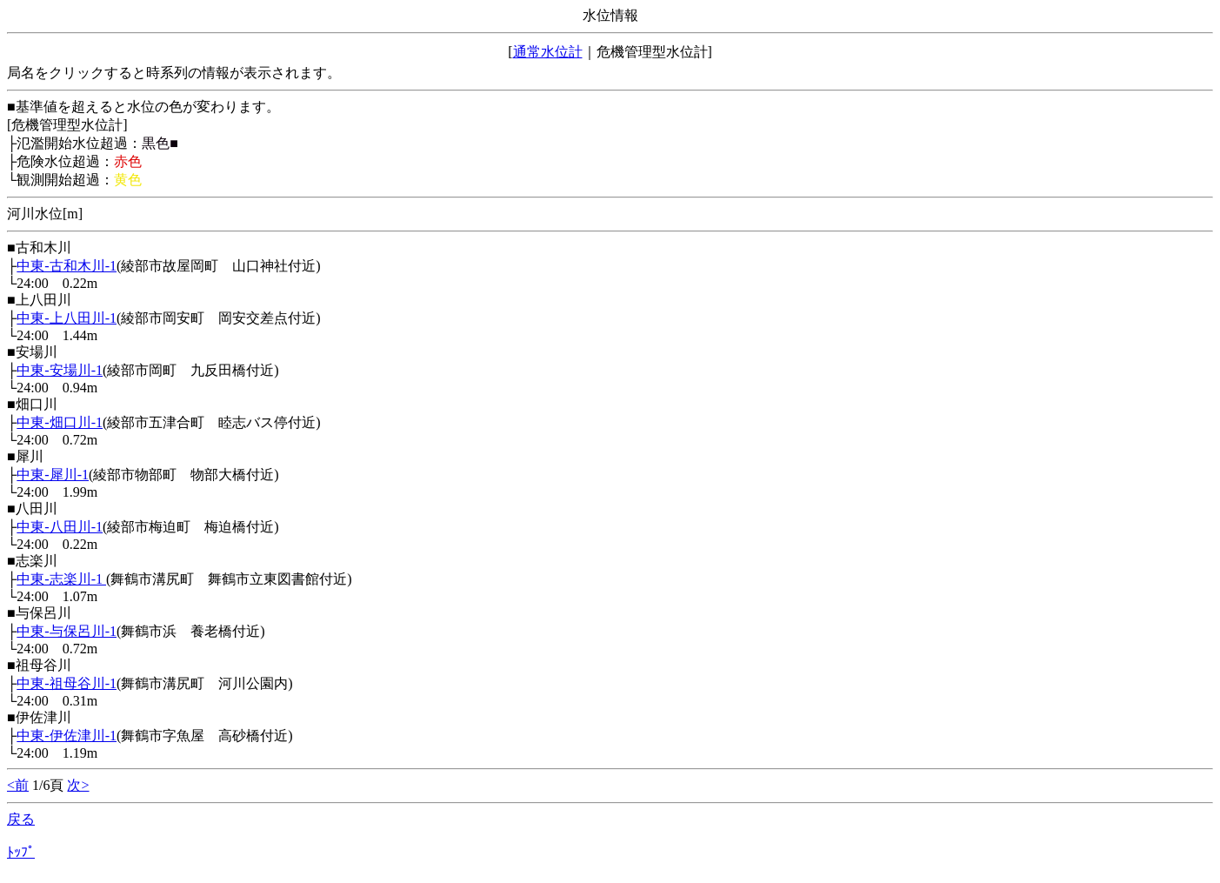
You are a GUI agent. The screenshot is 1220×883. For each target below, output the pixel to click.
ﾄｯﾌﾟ (21, 852)
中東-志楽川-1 (61, 579)
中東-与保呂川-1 (67, 631)
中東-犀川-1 (53, 474)
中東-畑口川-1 (60, 422)
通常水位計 (548, 51)
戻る (21, 819)
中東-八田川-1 (60, 526)
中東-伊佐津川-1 (67, 735)
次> (78, 785)
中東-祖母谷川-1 (67, 683)
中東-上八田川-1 (67, 318)
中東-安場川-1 (60, 370)
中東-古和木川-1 (67, 265)
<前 (18, 785)
